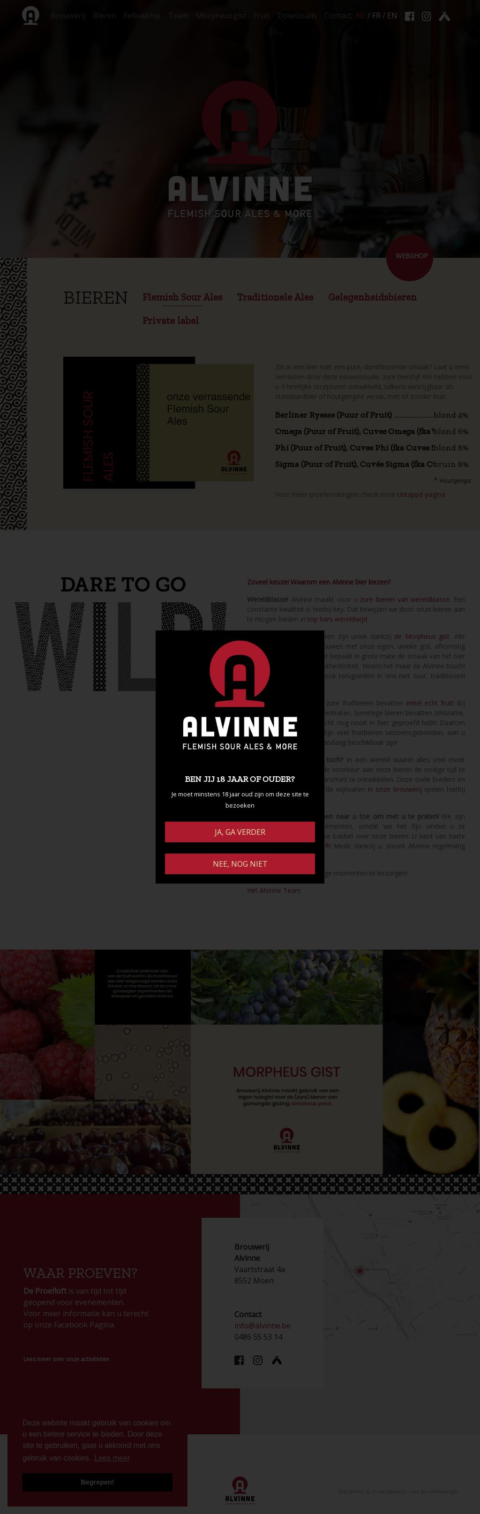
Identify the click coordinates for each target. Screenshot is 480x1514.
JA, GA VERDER (240, 832)
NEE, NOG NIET (240, 864)
